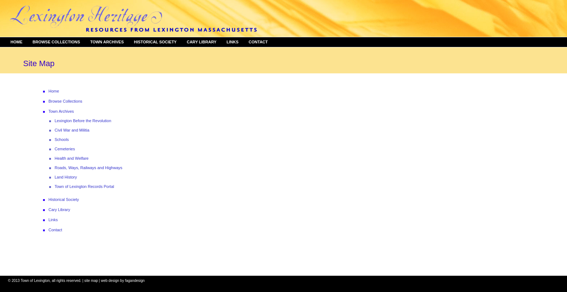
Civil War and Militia (72, 130)
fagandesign (135, 281)
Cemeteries (65, 149)
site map (91, 281)
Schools (62, 139)
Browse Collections (56, 42)
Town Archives (107, 42)
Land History (66, 177)
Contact (258, 42)
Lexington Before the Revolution (83, 121)
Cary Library (201, 42)
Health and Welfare (72, 158)
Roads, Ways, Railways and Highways (88, 168)
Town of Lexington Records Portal (84, 186)
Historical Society (155, 42)
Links (233, 42)
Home (16, 42)
